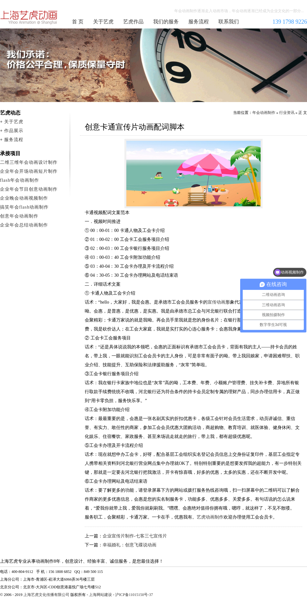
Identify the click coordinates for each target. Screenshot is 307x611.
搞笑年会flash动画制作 (24, 207)
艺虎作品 (133, 21)
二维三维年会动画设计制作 (29, 162)
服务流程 (198, 21)
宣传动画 (216, 302)
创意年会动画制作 (19, 216)
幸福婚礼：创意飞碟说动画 (129, 545)
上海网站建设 (100, 594)
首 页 (77, 21)
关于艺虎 (103, 21)
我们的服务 (166, 21)
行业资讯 (287, 112)
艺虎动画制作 (210, 517)
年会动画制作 (29, 17)
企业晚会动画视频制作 (24, 198)
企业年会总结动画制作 (24, 225)
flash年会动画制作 (19, 180)
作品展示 (13, 130)
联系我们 (228, 21)
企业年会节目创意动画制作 (29, 189)
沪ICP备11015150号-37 (134, 594)
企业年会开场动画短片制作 (29, 171)
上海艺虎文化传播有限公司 (46, 594)
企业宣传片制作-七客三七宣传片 (135, 536)
